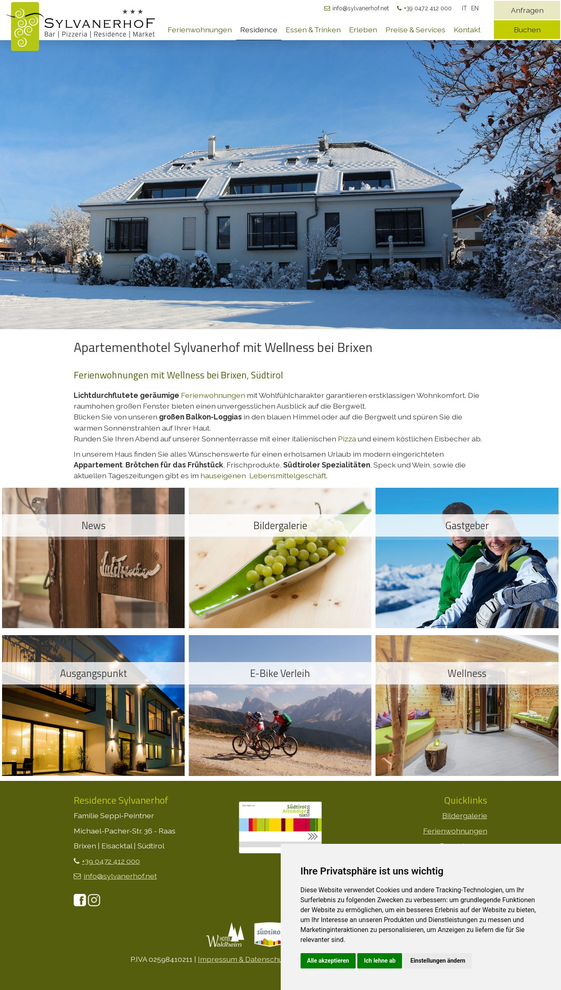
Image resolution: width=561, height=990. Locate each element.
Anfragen (527, 10)
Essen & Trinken (313, 29)
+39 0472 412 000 (428, 8)
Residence (258, 29)
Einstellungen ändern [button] (437, 960)
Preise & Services (415, 29)
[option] (280, 226)
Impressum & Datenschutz (243, 959)
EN (475, 8)
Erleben (363, 29)
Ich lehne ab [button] (379, 960)
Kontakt (467, 29)
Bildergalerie (464, 815)
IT (464, 8)
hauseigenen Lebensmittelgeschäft (263, 475)
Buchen (527, 29)
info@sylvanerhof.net (360, 8)
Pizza (347, 438)
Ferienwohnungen (200, 29)
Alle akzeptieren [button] (328, 960)
